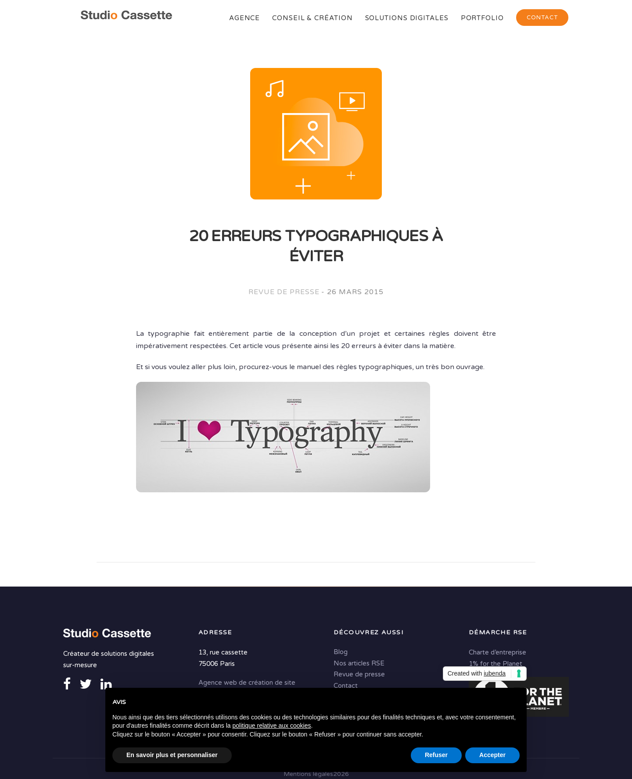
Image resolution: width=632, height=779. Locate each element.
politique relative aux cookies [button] (271, 725)
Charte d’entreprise (497, 652)
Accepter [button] (492, 754)
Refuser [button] (436, 754)
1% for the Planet (495, 664)
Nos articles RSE (359, 663)
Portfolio (482, 18)
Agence (244, 18)
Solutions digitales (407, 18)
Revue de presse (283, 292)
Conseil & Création (312, 18)
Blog (341, 652)
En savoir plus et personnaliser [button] (172, 754)
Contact (542, 17)
